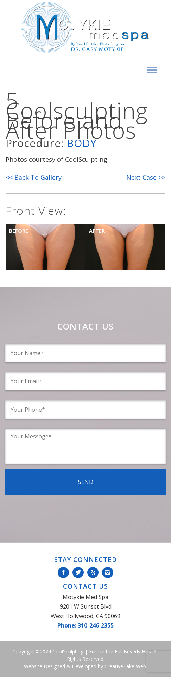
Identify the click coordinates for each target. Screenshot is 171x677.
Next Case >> (145, 177)
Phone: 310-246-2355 (85, 625)
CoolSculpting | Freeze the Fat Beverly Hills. (101, 651)
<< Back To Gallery (34, 177)
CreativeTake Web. (125, 666)
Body (82, 143)
